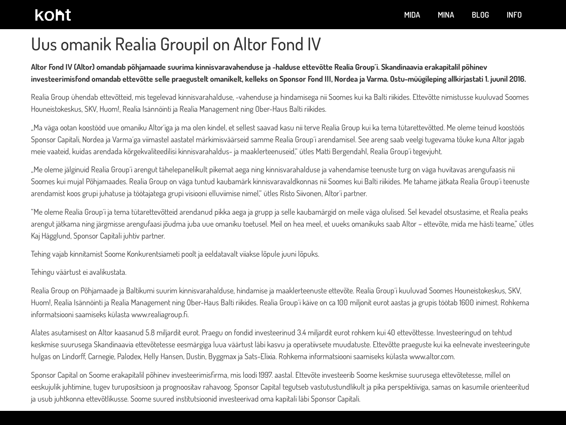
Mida (412, 14)
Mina (446, 14)
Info (514, 14)
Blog (480, 14)
